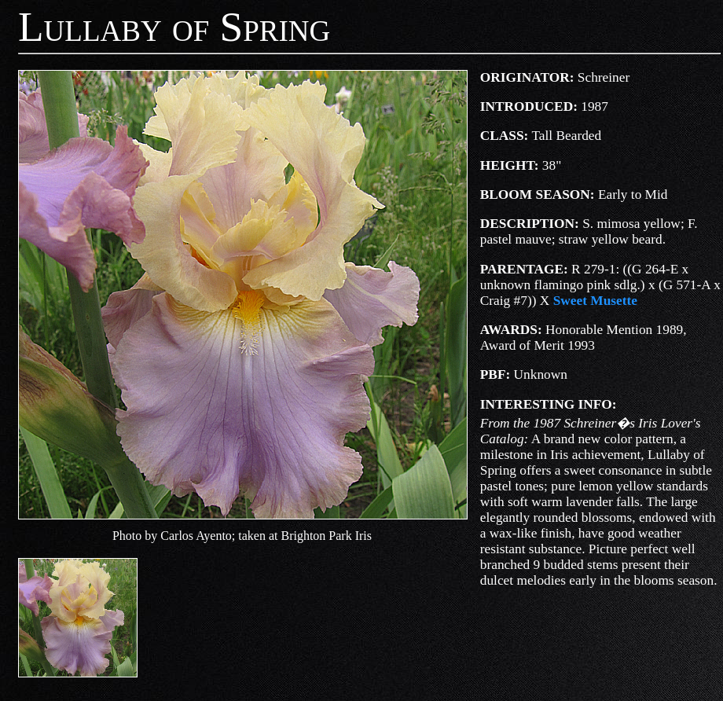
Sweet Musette (595, 300)
